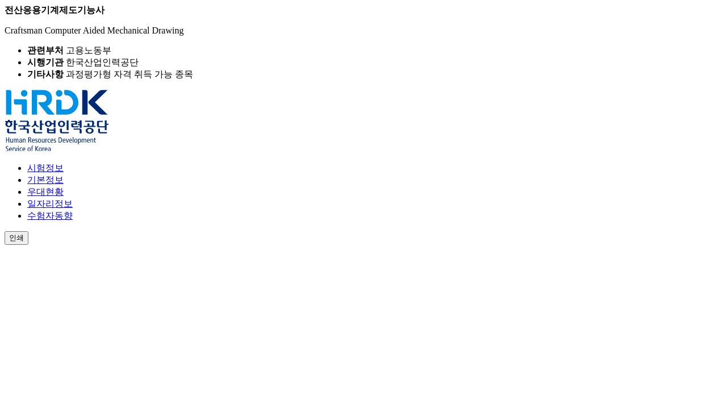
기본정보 (45, 180)
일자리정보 (50, 203)
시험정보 (45, 168)
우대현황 (45, 192)
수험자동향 (50, 215)
